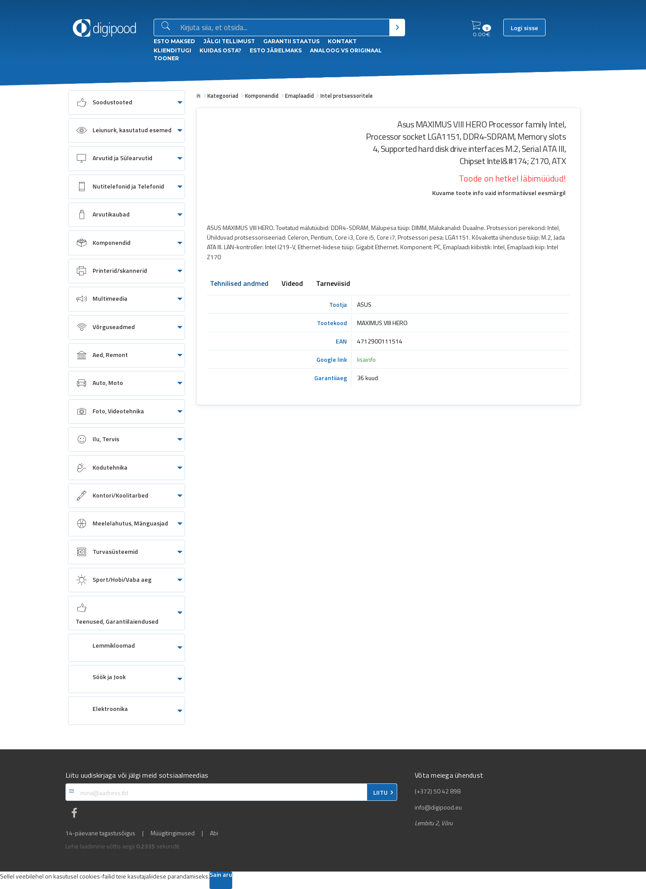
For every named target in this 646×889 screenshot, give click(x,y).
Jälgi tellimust (229, 41)
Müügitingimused (173, 833)
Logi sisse (524, 28)
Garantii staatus (291, 41)
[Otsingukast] (283, 28)
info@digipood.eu (438, 807)
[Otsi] (397, 27)
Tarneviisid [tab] (333, 284)
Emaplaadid (299, 95)
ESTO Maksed (174, 41)
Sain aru (221, 875)
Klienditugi (172, 50)
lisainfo (366, 359)
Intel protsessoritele (346, 95)
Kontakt (342, 41)
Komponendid (261, 95)
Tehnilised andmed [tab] (239, 284)
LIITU (380, 792)
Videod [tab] (292, 284)
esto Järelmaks (276, 50)
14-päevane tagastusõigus (100, 833)
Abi (214, 833)
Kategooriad (222, 95)
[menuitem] (126, 102)
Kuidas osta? (220, 50)
